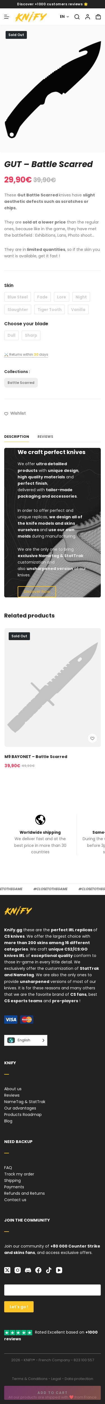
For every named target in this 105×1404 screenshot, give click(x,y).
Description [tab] (16, 436)
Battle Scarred (21, 382)
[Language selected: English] (25, 1040)
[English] (64, 16)
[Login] (87, 16)
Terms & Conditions (30, 1378)
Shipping (12, 1180)
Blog (8, 1121)
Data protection (79, 1378)
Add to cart (53, 1392)
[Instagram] (18, 1270)
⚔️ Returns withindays (26, 354)
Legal (56, 1378)
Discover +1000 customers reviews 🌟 (52, 4)
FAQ (8, 1167)
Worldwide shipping (40, 832)
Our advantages (20, 1108)
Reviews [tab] (45, 436)
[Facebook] (38, 1270)
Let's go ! (19, 1307)
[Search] (77, 16)
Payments (14, 1187)
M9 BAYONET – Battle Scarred (35, 756)
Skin (8, 285)
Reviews (12, 1095)
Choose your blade (26, 323)
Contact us (15, 1200)
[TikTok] (49, 1270)
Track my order (19, 1174)
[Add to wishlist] (15, 413)
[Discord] (28, 1270)
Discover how (37, 591)
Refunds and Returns (24, 1193)
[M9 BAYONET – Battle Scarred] (52, 687)
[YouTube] (59, 1270)
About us (13, 1089)
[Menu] (6, 16)
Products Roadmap (23, 1114)
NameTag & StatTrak (24, 1101)
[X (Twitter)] (7, 1270)
